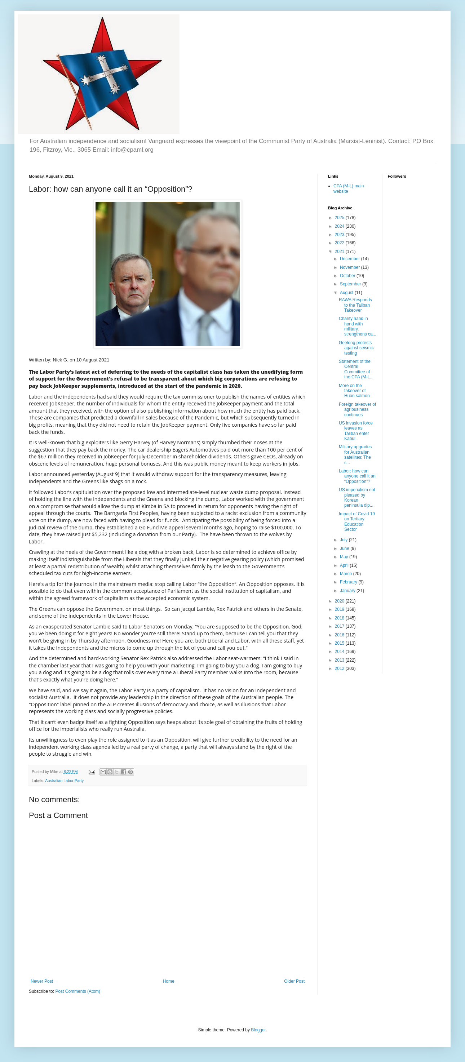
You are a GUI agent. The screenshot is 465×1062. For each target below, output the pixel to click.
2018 (340, 618)
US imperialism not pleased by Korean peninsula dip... (357, 497)
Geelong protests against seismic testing (356, 348)
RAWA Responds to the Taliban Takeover (355, 305)
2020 (340, 601)
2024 (340, 226)
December (350, 258)
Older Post (294, 981)
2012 (340, 668)
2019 (340, 609)
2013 (340, 660)
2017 (340, 626)
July (344, 539)
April (345, 565)
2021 (340, 251)
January (348, 590)
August (347, 292)
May (344, 556)
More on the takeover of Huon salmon (354, 391)
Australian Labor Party (64, 780)
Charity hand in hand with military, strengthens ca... (357, 326)
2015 (340, 643)
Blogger (258, 1029)
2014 (340, 651)
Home (168, 981)
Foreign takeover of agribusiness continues (357, 409)
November (350, 267)
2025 (340, 217)
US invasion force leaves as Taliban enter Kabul (356, 431)
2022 (340, 242)
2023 (340, 234)
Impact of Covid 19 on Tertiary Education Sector (357, 521)
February (349, 582)
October (348, 275)
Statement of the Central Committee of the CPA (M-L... (356, 369)
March (346, 573)
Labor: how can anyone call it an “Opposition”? (357, 476)
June (345, 548)
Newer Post (42, 981)
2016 (340, 634)
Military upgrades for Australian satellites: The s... (355, 454)
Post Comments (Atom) (77, 991)
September (351, 283)
